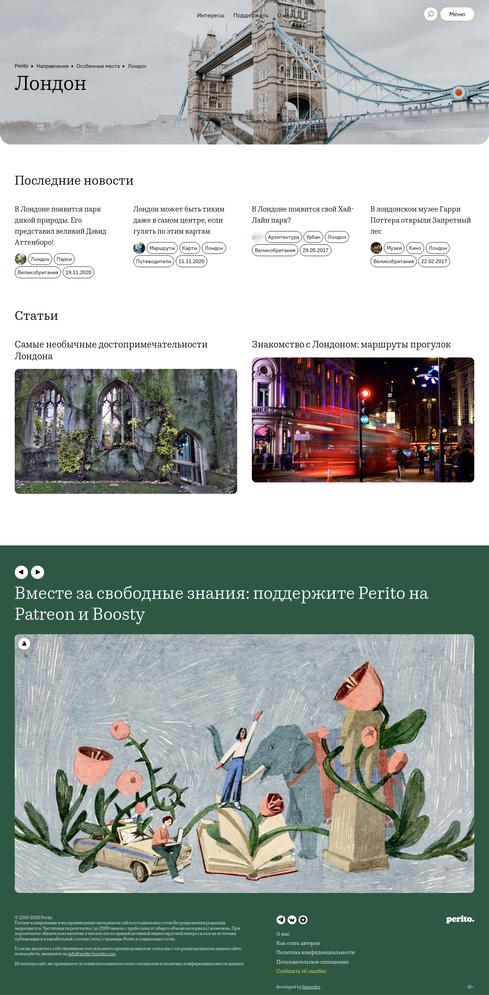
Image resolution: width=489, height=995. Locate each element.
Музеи (394, 248)
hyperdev (311, 987)
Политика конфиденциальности (316, 953)
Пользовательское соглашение (313, 962)
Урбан (313, 237)
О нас (284, 15)
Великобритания (38, 272)
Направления (52, 66)
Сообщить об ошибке (301, 971)
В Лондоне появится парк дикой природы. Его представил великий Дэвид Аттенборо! (60, 226)
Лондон (137, 66)
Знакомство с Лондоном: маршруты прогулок (351, 345)
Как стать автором (298, 943)
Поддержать (250, 15)
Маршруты (162, 248)
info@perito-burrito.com (92, 954)
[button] (21, 572)
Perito (21, 66)
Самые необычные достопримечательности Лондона (111, 351)
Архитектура (283, 237)
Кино (415, 248)
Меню (457, 14)
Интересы (211, 15)
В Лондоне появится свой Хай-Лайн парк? (303, 215)
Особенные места (98, 66)
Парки (64, 259)
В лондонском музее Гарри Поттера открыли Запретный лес (420, 221)
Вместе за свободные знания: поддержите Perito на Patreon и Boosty (221, 605)
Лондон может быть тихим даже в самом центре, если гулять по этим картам (179, 221)
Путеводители (153, 261)
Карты (189, 248)
